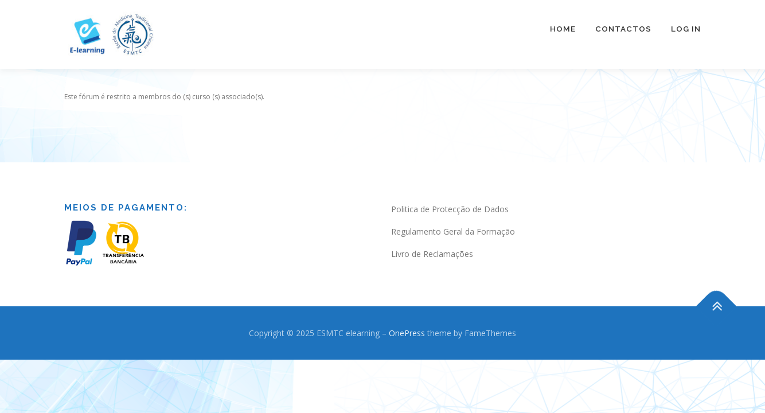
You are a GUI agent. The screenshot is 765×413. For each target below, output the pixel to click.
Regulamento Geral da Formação (453, 220)
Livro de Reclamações (432, 242)
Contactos (623, 28)
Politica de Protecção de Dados (450, 197)
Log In (686, 28)
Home (563, 28)
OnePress (407, 321)
